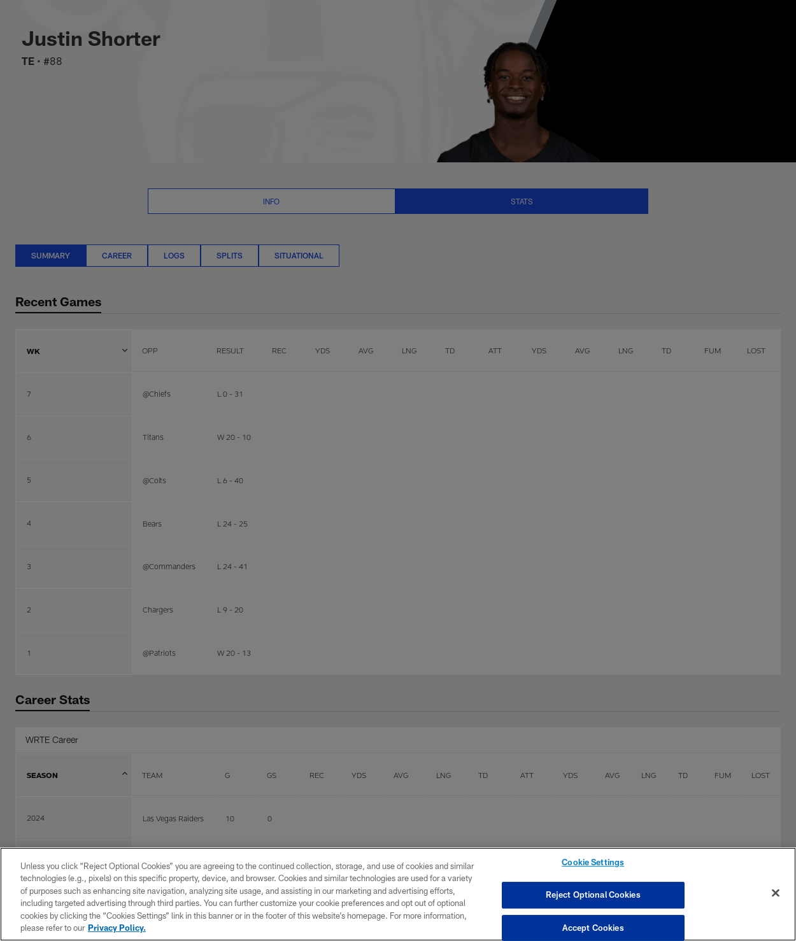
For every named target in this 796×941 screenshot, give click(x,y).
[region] (398, 894)
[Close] (776, 893)
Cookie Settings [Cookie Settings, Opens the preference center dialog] (593, 863)
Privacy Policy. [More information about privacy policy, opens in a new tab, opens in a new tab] (117, 928)
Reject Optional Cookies (593, 894)
